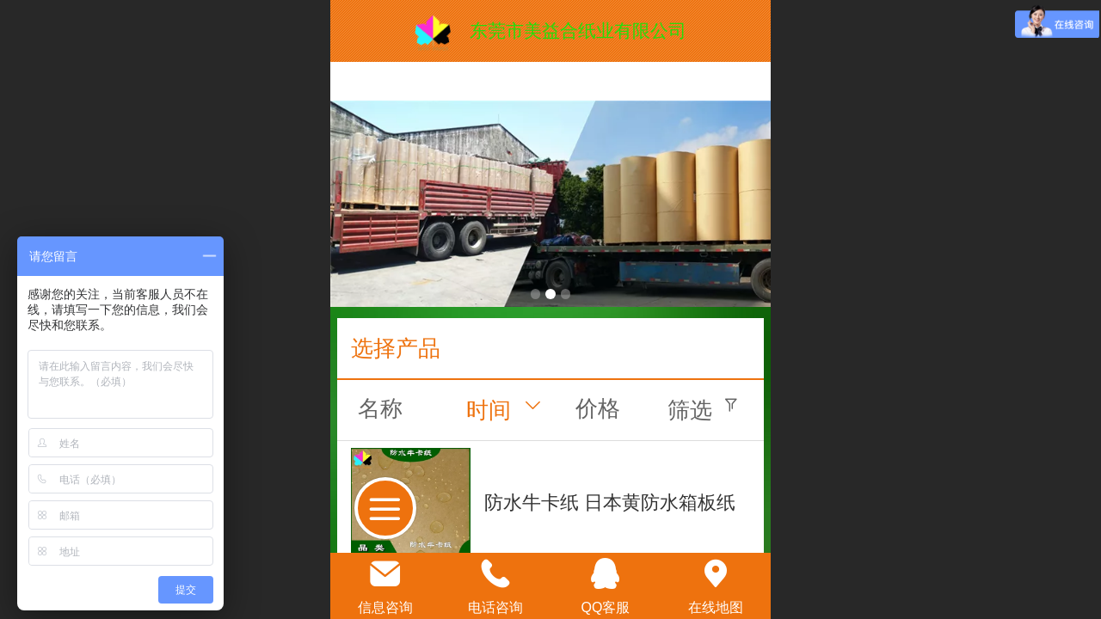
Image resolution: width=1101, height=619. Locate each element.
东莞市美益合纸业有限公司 (578, 30)
